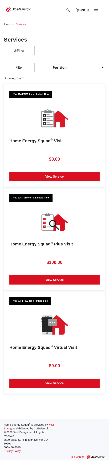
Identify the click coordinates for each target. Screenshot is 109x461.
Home (7, 24)
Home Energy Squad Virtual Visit (43, 347)
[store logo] (18, 9)
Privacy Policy (12, 451)
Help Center (76, 456)
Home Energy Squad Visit (36, 140)
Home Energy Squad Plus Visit (41, 243)
